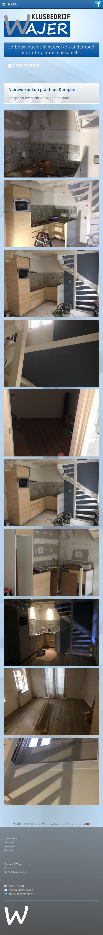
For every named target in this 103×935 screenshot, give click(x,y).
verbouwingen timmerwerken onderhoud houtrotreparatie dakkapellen (51, 49)
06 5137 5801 (24, 65)
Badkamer (9, 846)
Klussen (8, 850)
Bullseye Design (74, 824)
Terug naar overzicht (23, 98)
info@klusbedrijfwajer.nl (21, 889)
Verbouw (9, 842)
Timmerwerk (11, 838)
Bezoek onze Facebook (20, 893)
